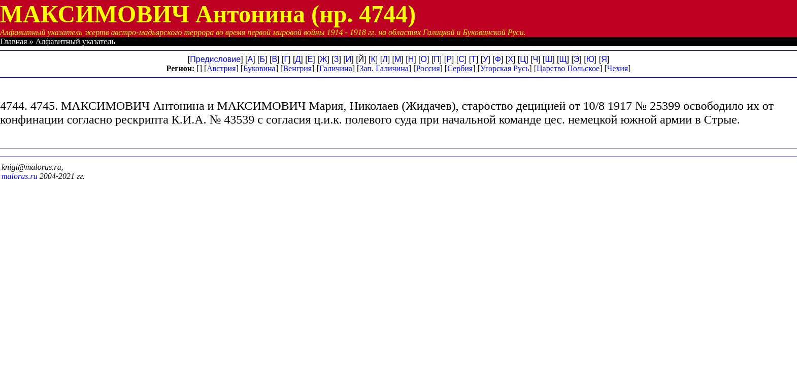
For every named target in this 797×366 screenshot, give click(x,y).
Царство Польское (568, 68)
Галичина (335, 68)
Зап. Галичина (383, 68)
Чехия (617, 68)
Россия (428, 68)
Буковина (259, 68)
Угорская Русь (504, 68)
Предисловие (215, 59)
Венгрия (297, 68)
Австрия (221, 68)
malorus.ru (20, 176)
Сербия (460, 68)
